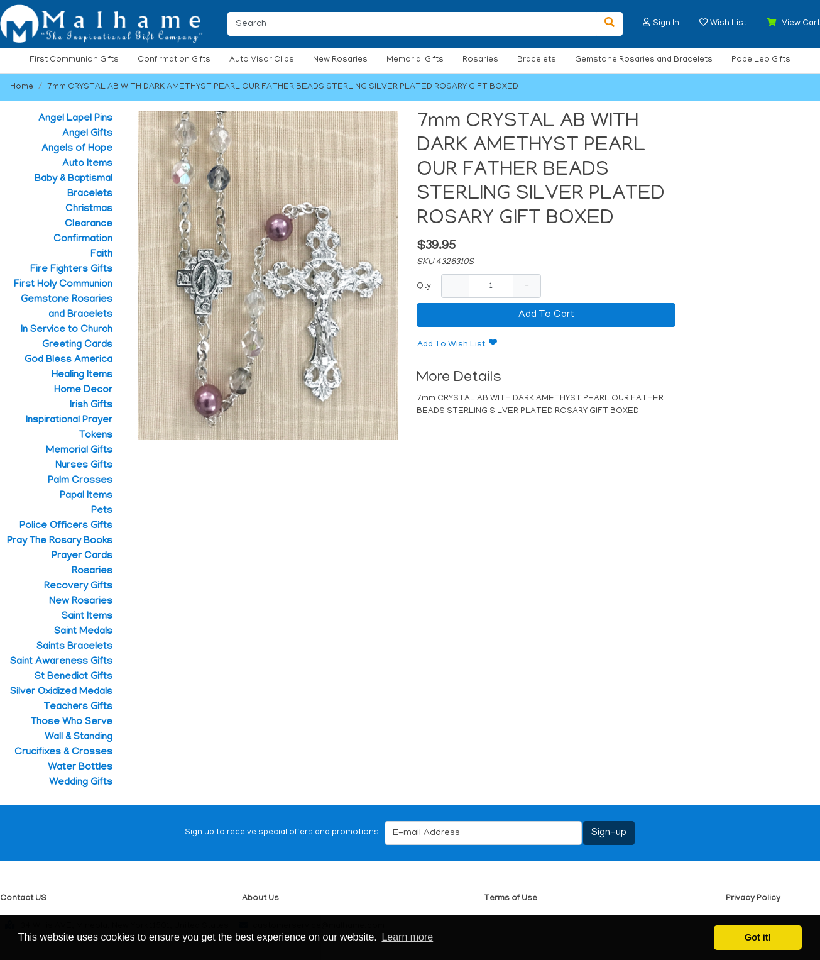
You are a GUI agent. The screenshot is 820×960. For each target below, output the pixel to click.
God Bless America (68, 360)
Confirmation (82, 239)
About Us (260, 898)
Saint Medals (83, 631)
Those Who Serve (71, 722)
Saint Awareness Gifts (61, 662)
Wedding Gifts (80, 782)
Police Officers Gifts (65, 526)
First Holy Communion (63, 284)
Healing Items (82, 375)
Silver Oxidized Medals (61, 692)
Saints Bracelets (74, 647)
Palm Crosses (80, 481)
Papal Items (86, 496)
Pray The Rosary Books (59, 541)
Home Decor (83, 390)
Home (21, 87)
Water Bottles (80, 767)
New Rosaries (340, 60)
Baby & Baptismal (73, 179)
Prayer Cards (82, 556)
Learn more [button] (407, 937)
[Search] (412, 24)
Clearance (88, 224)
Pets (101, 511)
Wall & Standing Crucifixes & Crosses (63, 745)
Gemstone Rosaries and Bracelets (644, 60)
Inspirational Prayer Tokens (69, 428)
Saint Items (87, 616)
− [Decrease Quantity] (455, 285)
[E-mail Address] (483, 833)
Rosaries (480, 60)
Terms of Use (510, 898)
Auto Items (87, 164)
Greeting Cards (77, 345)
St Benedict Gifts (73, 677)
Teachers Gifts (78, 707)
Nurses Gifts (83, 466)
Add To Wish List (451, 345)
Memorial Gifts (415, 60)
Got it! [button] (758, 937)
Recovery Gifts (78, 586)
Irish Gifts (91, 405)
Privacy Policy (753, 898)
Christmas (88, 209)
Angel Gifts (87, 134)
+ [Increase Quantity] (527, 285)
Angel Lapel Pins (75, 118)
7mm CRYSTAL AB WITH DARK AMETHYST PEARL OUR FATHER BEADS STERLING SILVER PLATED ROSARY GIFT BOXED (282, 87)
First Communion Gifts (74, 60)
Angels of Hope (76, 149)
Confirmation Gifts (174, 60)
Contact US (23, 898)
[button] (646, 22)
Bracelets (536, 60)
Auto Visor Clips (261, 60)
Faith (101, 254)
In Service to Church (66, 330)
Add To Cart (546, 315)
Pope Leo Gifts (760, 60)
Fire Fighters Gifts (71, 269)
